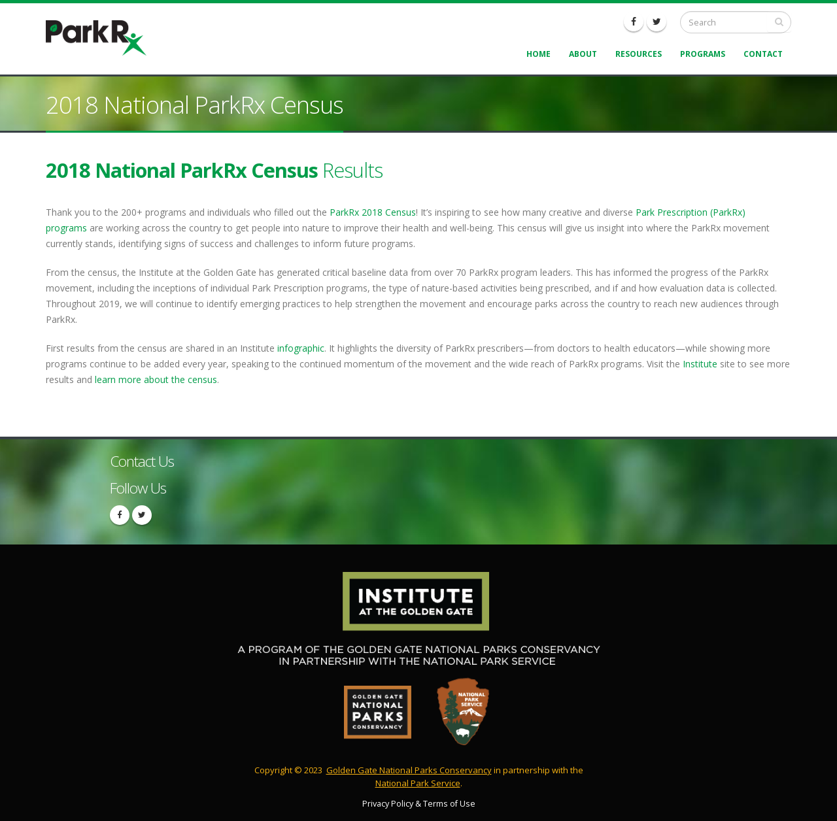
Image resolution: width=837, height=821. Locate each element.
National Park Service (417, 783)
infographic (300, 348)
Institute (700, 364)
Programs (702, 53)
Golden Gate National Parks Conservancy (409, 770)
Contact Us (142, 461)
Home (538, 53)
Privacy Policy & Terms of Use (418, 803)
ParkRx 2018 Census (373, 212)
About (583, 53)
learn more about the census (156, 379)
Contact (763, 53)
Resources (638, 53)
